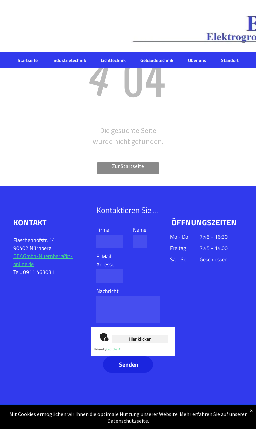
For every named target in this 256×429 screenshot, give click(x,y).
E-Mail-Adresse (105, 260)
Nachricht (107, 291)
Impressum (230, 417)
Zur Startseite (128, 166)
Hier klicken (140, 338)
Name (139, 230)
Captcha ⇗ (107, 349)
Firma (102, 230)
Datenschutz (183, 417)
